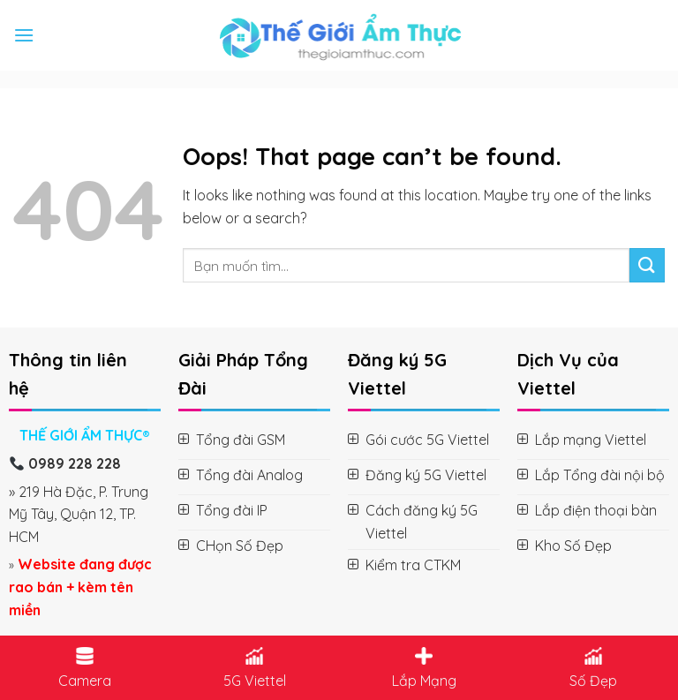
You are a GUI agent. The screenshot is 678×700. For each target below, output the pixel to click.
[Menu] (23, 34)
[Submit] (647, 265)
